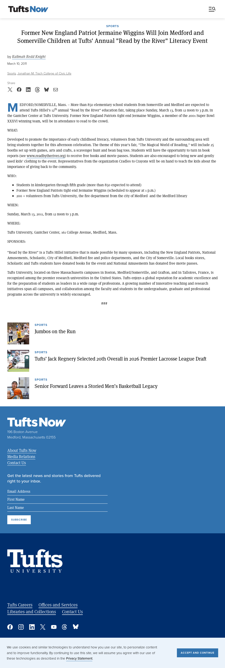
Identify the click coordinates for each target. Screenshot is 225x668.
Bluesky (75, 627)
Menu (212, 9)
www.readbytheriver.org (46, 155)
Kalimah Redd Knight (29, 56)
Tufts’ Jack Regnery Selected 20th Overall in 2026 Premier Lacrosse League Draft (121, 358)
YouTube (54, 627)
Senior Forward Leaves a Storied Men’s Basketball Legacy (96, 385)
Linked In (32, 627)
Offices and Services (58, 605)
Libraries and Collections (31, 612)
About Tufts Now (21, 450)
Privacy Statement (79, 658)
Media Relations (21, 456)
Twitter (43, 627)
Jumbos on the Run (55, 331)
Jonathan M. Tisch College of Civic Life (44, 73)
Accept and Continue (197, 653)
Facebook (10, 627)
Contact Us (16, 462)
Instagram (21, 627)
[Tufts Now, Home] (28, 9)
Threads (64, 627)
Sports (112, 26)
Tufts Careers (19, 605)
